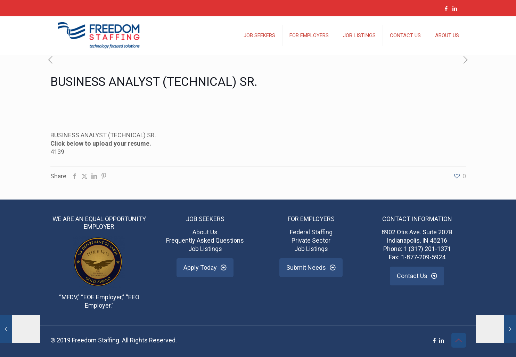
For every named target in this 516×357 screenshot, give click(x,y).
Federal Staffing (311, 232)
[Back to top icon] (458, 340)
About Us (205, 232)
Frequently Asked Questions (205, 240)
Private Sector (311, 240)
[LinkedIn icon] (455, 9)
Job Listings (205, 248)
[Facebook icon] (446, 9)
